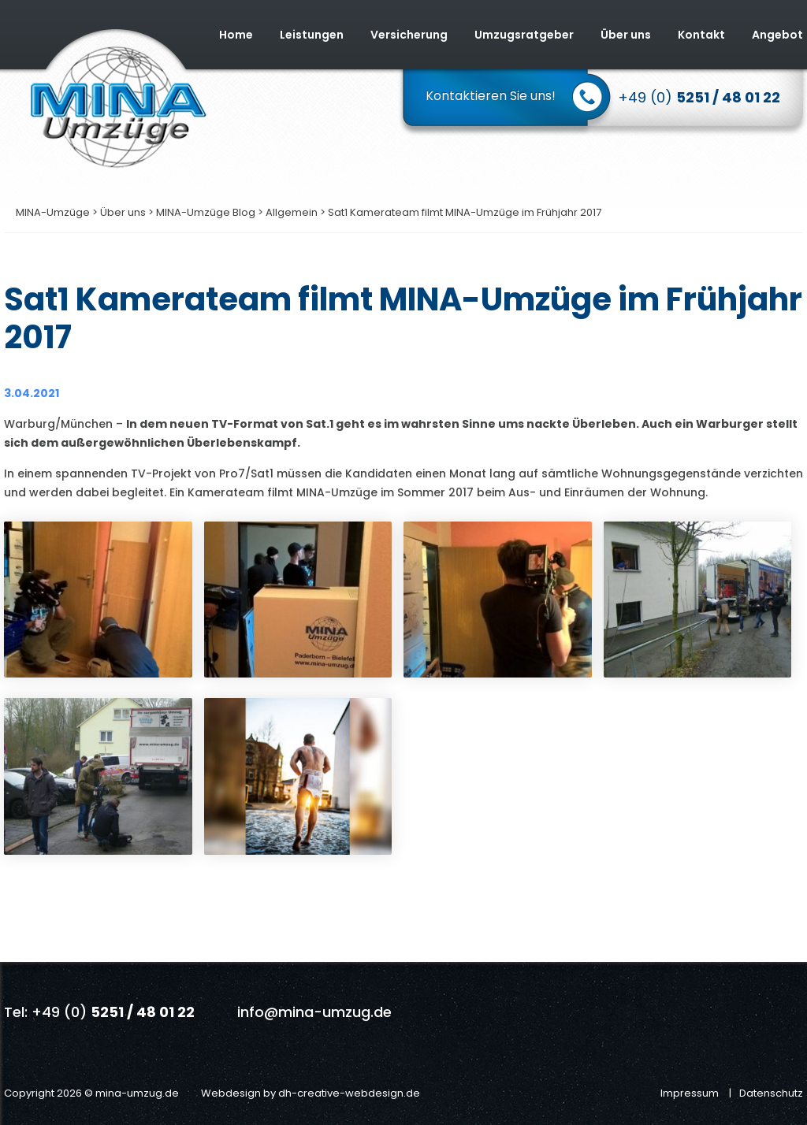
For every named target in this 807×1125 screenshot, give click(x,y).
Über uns (626, 35)
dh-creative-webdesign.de (349, 1093)
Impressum (689, 1093)
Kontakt (701, 35)
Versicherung (409, 35)
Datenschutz (771, 1093)
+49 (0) (699, 97)
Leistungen (312, 35)
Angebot (777, 35)
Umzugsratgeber (524, 35)
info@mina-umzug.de (314, 1012)
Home (236, 35)
